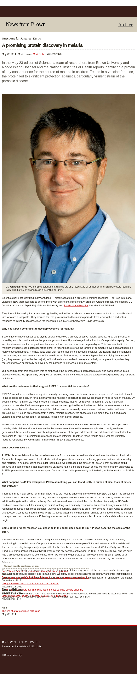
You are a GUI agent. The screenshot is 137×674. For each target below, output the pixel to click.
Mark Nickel (39, 54)
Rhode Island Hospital (76, 305)
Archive (125, 24)
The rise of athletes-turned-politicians (21, 611)
